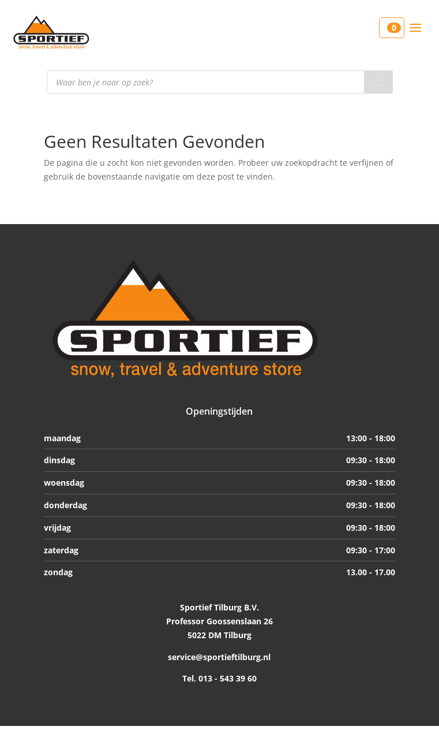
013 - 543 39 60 (226, 678)
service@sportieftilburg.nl (219, 656)
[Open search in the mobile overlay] (220, 82)
